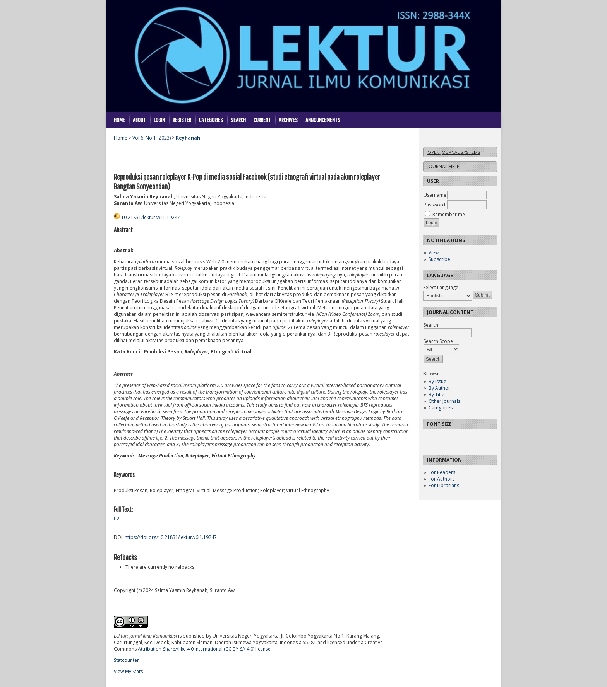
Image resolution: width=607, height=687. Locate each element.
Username (435, 195)
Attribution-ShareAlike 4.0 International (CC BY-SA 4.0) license (204, 649)
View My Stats (128, 671)
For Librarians (444, 485)
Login (159, 119)
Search (238, 119)
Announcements (322, 119)
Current (262, 119)
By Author (439, 388)
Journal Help (443, 166)
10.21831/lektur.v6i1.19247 (150, 217)
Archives (288, 119)
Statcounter (126, 660)
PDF (117, 518)
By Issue (437, 381)
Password (434, 204)
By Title (436, 394)
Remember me (448, 214)
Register (182, 119)
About (139, 119)
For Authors (441, 479)
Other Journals (444, 401)
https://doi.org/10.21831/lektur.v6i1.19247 (171, 537)
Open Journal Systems (453, 152)
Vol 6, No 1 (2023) (151, 138)
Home (119, 119)
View (434, 252)
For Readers (442, 472)
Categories (441, 407)
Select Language (440, 287)
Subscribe (439, 259)
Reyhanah (188, 138)
